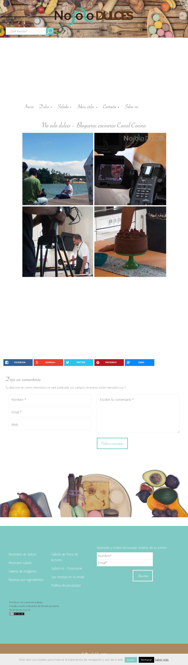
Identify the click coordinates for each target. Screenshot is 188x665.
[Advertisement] (94, 69)
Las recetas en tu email (67, 577)
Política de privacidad (65, 585)
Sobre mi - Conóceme (66, 568)
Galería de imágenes (22, 571)
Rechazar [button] (146, 659)
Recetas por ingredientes (25, 579)
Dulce (45, 106)
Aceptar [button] (131, 659)
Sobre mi (131, 106)
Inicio (29, 106)
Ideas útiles (87, 106)
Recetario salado (20, 562)
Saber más (162, 659)
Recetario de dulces (22, 554)
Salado (64, 106)
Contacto (111, 106)
